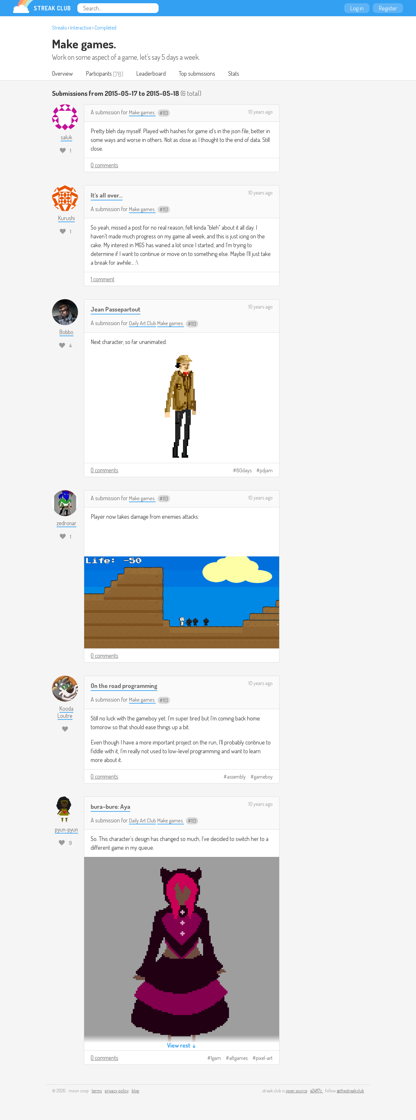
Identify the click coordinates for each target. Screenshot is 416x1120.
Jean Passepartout (118, 309)
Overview (63, 74)
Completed (105, 27)
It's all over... (108, 195)
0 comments (104, 165)
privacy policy (117, 1091)
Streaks (59, 27)
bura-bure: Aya (113, 806)
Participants (100, 74)
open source (296, 1091)
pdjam (266, 471)
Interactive (80, 27)
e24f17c (316, 1091)
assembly (236, 777)
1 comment (102, 279)
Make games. (84, 43)
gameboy (263, 777)
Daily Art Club (144, 323)
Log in (357, 8)
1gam (216, 1058)
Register (388, 8)
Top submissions (201, 74)
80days (244, 471)
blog (135, 1091)
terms (97, 1091)
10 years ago (260, 112)
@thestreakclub (350, 1091)
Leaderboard (154, 74)
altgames (238, 1058)
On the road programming (128, 685)
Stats (239, 74)
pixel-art (264, 1058)
